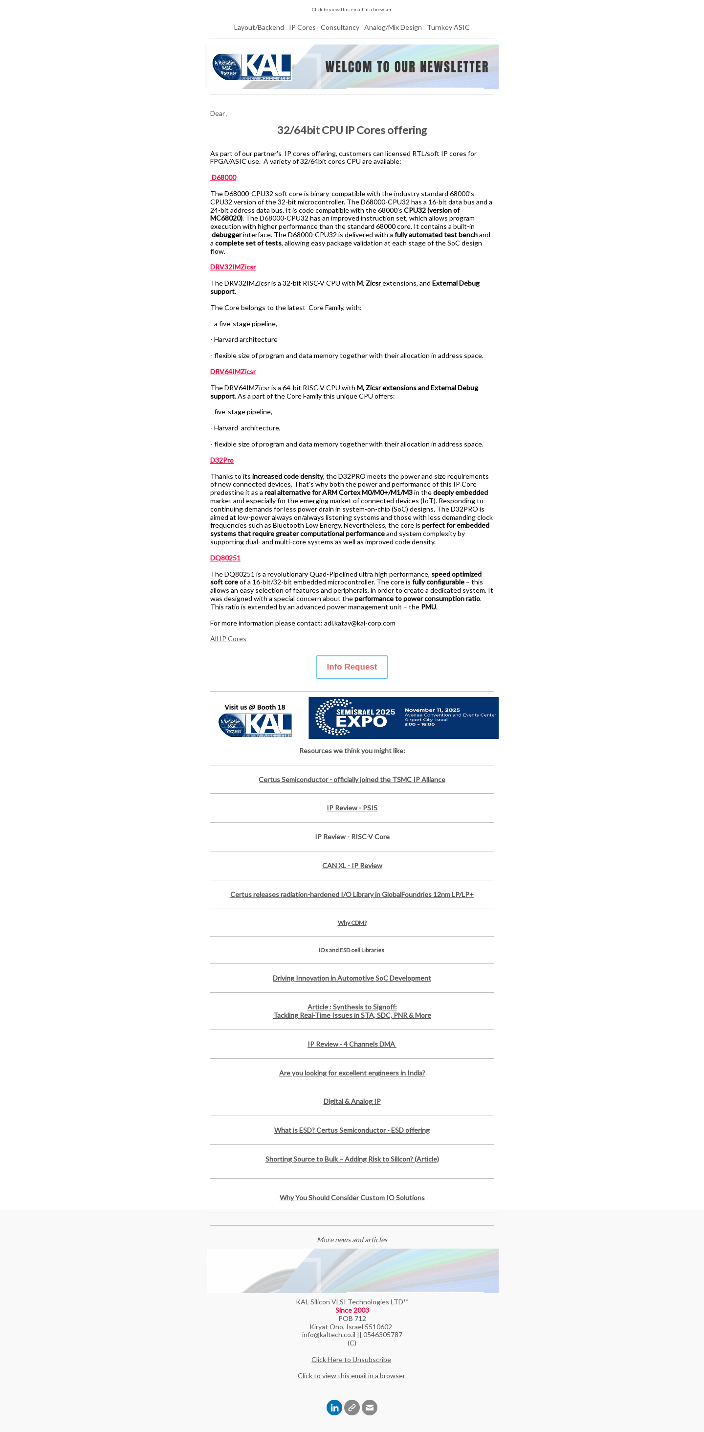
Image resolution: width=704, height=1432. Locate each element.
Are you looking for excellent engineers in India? (352, 1073)
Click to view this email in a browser (352, 9)
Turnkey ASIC (448, 27)
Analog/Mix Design (393, 27)
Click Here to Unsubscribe (351, 1359)
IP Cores (302, 27)
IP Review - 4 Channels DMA (352, 1044)
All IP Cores (228, 638)
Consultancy (340, 27)
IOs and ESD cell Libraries (352, 950)
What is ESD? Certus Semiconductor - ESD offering (352, 1130)
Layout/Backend (259, 27)
